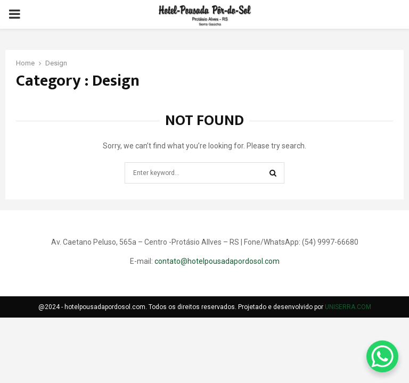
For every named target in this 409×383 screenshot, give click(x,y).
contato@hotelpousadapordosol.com (217, 261)
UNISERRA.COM (348, 307)
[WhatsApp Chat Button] (382, 356)
